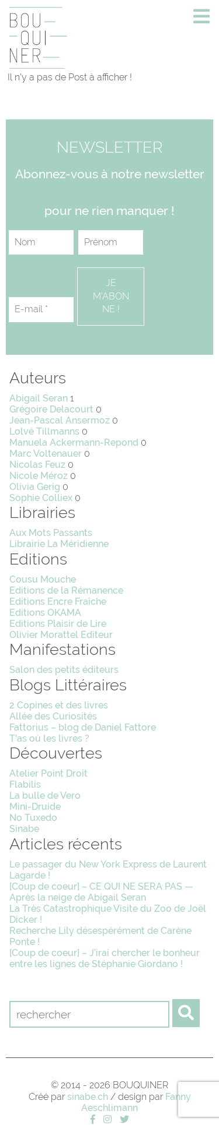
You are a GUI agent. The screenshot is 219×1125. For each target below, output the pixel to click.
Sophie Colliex (40, 497)
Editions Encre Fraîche (57, 601)
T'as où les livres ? (49, 738)
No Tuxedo (33, 817)
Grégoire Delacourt (51, 409)
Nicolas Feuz (37, 464)
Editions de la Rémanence (66, 590)
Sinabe (24, 828)
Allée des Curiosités (53, 716)
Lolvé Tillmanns (44, 431)
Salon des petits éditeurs (64, 669)
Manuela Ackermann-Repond (73, 442)
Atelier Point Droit (48, 773)
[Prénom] (110, 242)
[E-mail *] (41, 309)
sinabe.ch (87, 1096)
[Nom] (41, 242)
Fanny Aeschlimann (136, 1102)
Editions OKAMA (45, 612)
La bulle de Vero (45, 795)
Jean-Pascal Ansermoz (59, 420)
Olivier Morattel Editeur (61, 634)
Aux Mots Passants (50, 532)
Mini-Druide (35, 806)
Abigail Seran (38, 398)
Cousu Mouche (42, 579)
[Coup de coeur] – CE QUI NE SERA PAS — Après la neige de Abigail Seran (101, 892)
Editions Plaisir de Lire (57, 623)
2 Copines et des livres (58, 705)
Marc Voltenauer (45, 453)
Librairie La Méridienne (59, 543)
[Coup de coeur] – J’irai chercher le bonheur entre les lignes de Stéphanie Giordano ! (104, 958)
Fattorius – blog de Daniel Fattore (82, 727)
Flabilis (25, 784)
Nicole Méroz (38, 475)
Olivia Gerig (34, 486)
